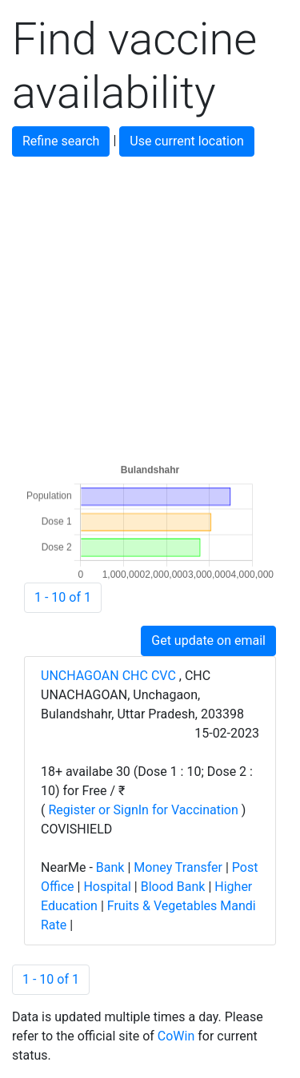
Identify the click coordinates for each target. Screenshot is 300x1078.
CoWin (176, 1036)
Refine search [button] (60, 141)
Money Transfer (178, 867)
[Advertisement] (150, 306)
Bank (110, 867)
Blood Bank (173, 886)
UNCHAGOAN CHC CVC (110, 675)
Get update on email (208, 640)
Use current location (187, 141)
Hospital (107, 886)
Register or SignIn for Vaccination (143, 809)
